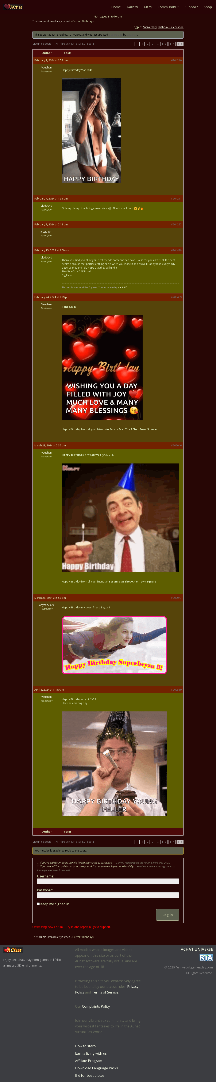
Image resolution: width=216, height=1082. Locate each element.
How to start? (85, 1046)
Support (191, 7)
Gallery (131, 7)
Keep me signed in (54, 904)
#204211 (176, 199)
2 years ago (116, 35)
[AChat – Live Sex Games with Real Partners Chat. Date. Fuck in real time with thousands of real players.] (14, 7)
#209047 (176, 598)
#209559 (176, 690)
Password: (45, 890)
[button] (177, 7)
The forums (39, 21)
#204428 (176, 250)
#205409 (176, 297)
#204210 (176, 60)
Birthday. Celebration (171, 27)
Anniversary (150, 27)
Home (114, 7)
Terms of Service (105, 992)
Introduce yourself (59, 21)
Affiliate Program (88, 1061)
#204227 (176, 224)
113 (164, 44)
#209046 (176, 445)
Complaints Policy (96, 1006)
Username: (45, 876)
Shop (208, 7)
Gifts (147, 7)
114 (172, 44)
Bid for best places (89, 1075)
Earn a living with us (91, 1053)
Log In (167, 914)
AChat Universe (197, 949)
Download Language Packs (96, 1068)
